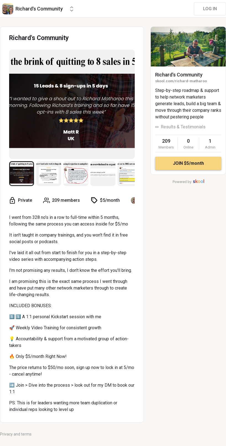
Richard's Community (178, 75)
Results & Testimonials (183, 126)
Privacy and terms (16, 434)
